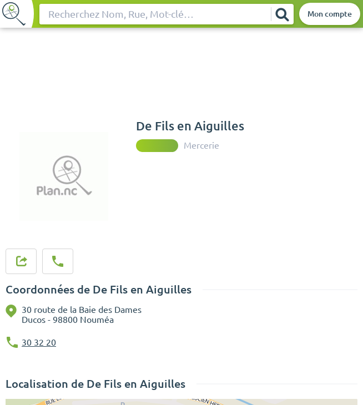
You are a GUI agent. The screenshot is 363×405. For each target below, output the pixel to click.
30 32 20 (39, 342)
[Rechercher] (282, 14)
